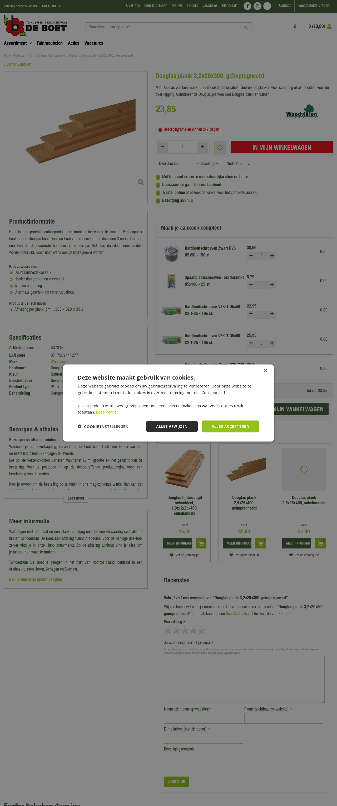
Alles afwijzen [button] (172, 426)
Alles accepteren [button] (230, 426)
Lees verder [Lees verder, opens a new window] (107, 412)
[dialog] (168, 403)
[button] (103, 426)
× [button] (265, 371)
